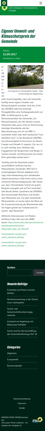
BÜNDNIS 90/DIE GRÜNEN (21, 4)
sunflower (20, 419)
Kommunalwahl (14, 362)
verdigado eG (16, 422)
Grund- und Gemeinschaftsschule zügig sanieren (20, 308)
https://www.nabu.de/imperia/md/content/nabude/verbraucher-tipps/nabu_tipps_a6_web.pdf (22, 222)
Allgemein (12, 349)
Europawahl (12, 355)
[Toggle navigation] (41, 19)
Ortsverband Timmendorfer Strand (23, 9)
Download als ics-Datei (11, 55)
